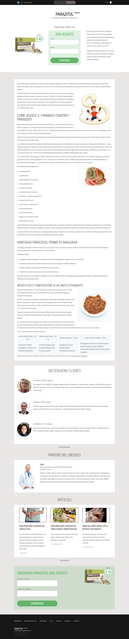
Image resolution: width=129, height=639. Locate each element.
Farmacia (67, 621)
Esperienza (17, 621)
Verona (50, 380)
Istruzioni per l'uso (30, 621)
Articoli (58, 621)
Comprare (64, 60)
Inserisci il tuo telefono (24, 589)
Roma (50, 424)
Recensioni (43, 621)
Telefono (52, 47)
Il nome (52, 38)
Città (51, 621)
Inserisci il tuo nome (23, 579)
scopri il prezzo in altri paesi (76, 276)
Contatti (76, 621)
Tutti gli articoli (64, 560)
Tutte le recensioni (64, 447)
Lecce (48, 402)
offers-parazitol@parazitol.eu (22, 630)
